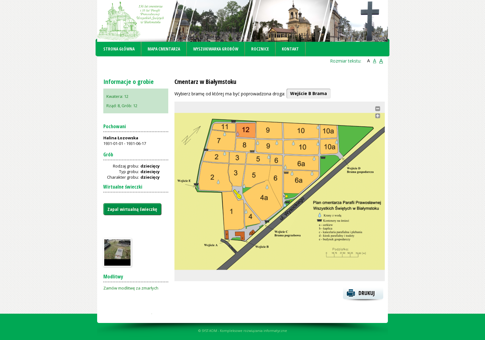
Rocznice (260, 49)
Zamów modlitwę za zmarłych (130, 288)
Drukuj (366, 293)
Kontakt (290, 49)
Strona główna (119, 49)
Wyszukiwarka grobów (215, 49)
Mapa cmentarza (164, 49)
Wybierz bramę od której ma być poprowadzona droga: (229, 94)
